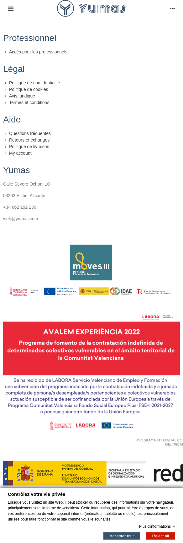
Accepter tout (122, 535)
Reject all (160, 535)
